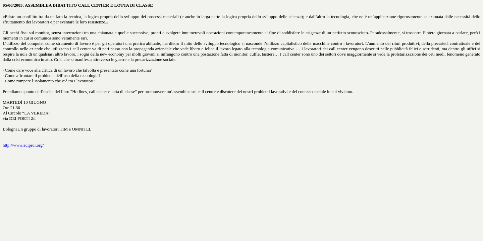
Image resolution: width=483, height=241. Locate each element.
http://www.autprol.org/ (23, 145)
